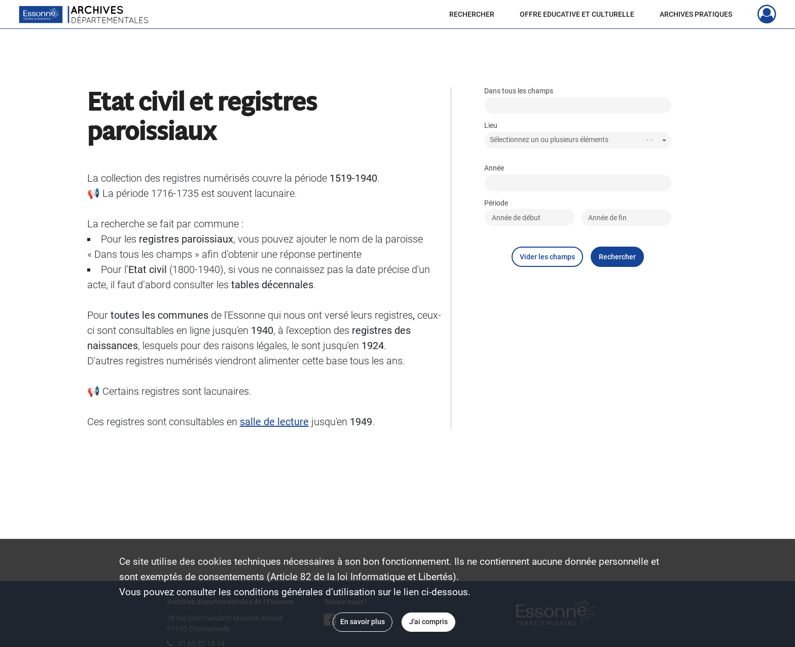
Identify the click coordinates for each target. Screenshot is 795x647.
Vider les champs (547, 257)
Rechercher (617, 257)
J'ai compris (428, 622)
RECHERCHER (471, 14)
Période (496, 203)
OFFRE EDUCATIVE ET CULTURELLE (577, 14)
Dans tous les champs (518, 91)
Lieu (490, 125)
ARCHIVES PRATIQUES (696, 14)
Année (494, 168)
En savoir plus (362, 622)
